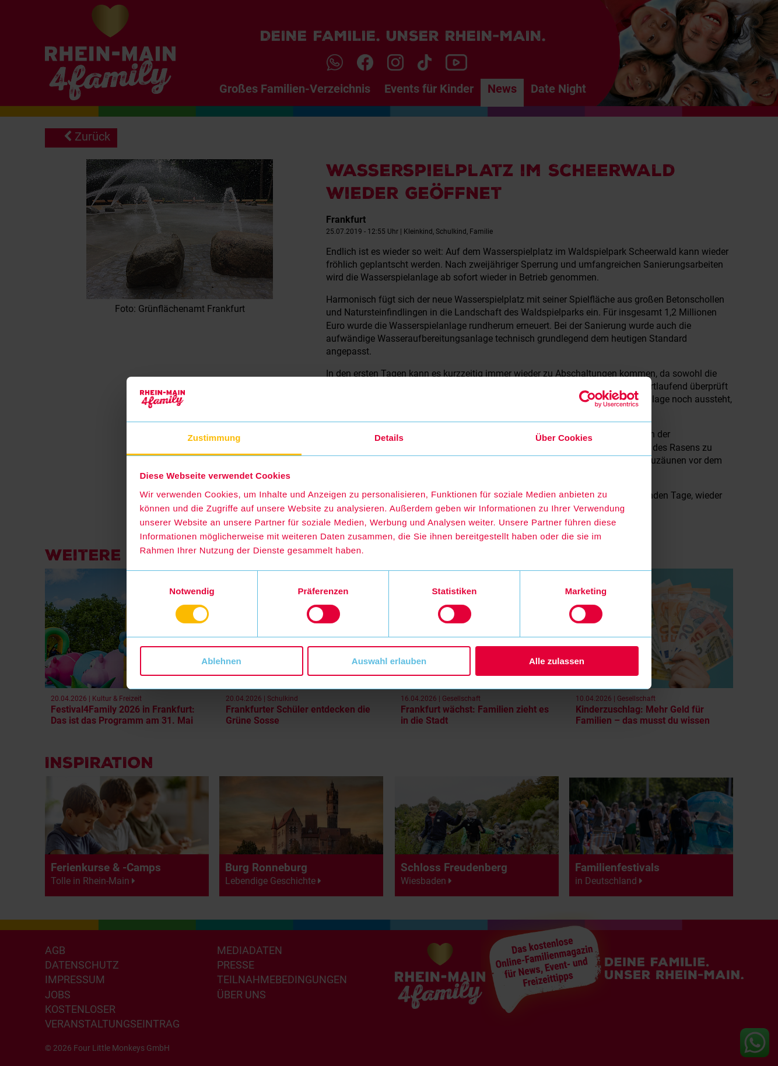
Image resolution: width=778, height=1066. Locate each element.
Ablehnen (221, 661)
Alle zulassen (556, 661)
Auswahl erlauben (389, 661)
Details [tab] (389, 438)
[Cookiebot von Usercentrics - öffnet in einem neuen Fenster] (588, 399)
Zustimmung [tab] (214, 438)
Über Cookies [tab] (564, 438)
